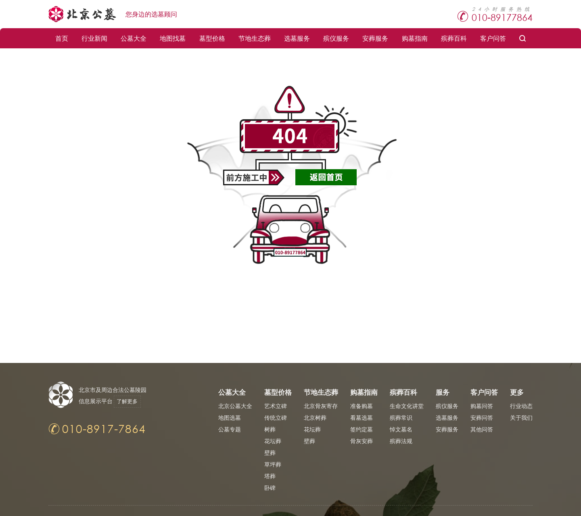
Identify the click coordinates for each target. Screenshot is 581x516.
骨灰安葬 (361, 441)
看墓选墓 (361, 417)
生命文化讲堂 (407, 406)
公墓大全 (133, 38)
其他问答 (481, 429)
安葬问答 (481, 417)
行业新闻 (94, 38)
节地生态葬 (254, 38)
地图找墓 (173, 38)
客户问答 (493, 38)
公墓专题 (229, 429)
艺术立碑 (275, 406)
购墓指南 (415, 38)
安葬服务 (375, 38)
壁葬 (270, 452)
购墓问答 (481, 406)
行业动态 (521, 406)
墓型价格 (212, 38)
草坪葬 (272, 464)
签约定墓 (361, 429)
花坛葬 (272, 441)
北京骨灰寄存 (321, 406)
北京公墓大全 (235, 406)
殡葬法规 (401, 441)
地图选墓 (229, 417)
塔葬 (270, 476)
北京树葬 (315, 417)
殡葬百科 (454, 38)
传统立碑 (275, 417)
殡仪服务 (336, 38)
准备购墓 (361, 406)
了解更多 (129, 401)
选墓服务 (297, 38)
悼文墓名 (401, 429)
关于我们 (521, 417)
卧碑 (270, 487)
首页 (61, 38)
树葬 (270, 429)
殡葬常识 (401, 417)
